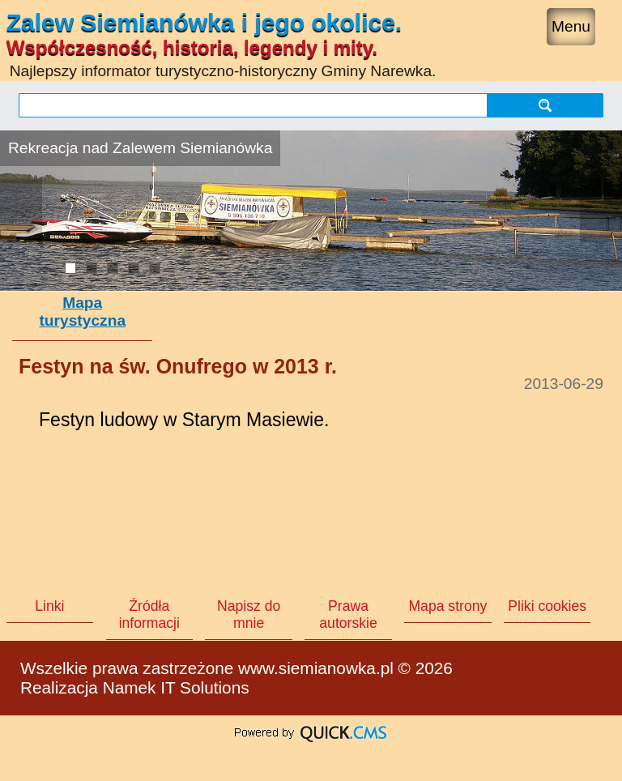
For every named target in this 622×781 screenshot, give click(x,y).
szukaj (545, 104)
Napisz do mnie (248, 614)
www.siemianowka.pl (316, 668)
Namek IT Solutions (176, 687)
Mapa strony (447, 606)
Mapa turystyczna (82, 311)
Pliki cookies (547, 606)
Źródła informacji (149, 614)
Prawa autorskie (348, 614)
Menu (571, 26)
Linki (49, 606)
